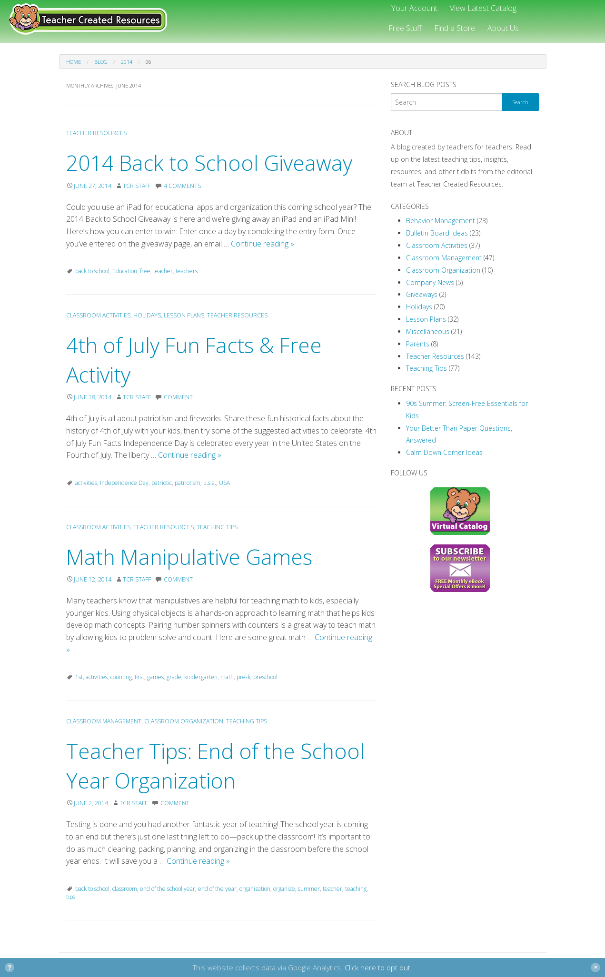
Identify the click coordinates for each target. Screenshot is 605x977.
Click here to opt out (377, 967)
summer (309, 889)
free (145, 271)
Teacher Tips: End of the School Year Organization (215, 766)
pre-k (243, 677)
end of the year (217, 889)
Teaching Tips (217, 527)
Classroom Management (103, 721)
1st (79, 677)
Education (124, 271)
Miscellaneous (427, 331)
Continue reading (262, 243)
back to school (92, 271)
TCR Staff (137, 186)
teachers (187, 271)
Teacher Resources (96, 133)
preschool (265, 677)
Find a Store (454, 28)
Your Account (414, 8)
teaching (356, 889)
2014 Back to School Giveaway (209, 162)
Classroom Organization (183, 721)
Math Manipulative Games (189, 557)
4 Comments (182, 186)
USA (224, 483)
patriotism (187, 483)
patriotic (161, 483)
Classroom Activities (98, 315)
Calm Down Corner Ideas (444, 452)
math (227, 677)
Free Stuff (405, 28)
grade (174, 677)
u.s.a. (209, 483)
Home (73, 61)
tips (70, 897)
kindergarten (201, 677)
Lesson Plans (184, 315)
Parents (417, 343)
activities (86, 483)
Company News (430, 282)
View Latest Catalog (483, 8)
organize (284, 889)
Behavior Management (440, 220)
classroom (124, 889)
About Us (503, 28)
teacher (163, 271)
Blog (101, 61)
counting (121, 677)
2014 (126, 61)
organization (254, 889)
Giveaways (421, 294)
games (155, 677)
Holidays (147, 315)
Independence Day (124, 483)
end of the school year (167, 889)
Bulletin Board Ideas (437, 232)
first (139, 677)
